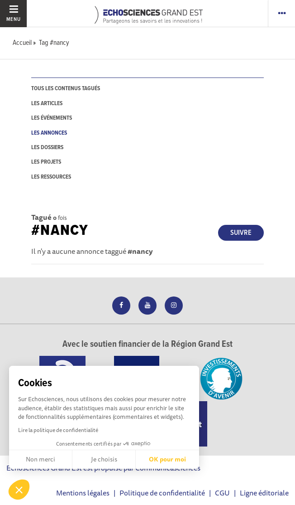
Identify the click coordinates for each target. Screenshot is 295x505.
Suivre (241, 233)
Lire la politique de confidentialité (58, 430)
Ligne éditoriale (264, 493)
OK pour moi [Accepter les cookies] (167, 459)
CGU (222, 493)
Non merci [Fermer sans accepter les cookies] (40, 459)
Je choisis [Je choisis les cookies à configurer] (104, 459)
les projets (46, 162)
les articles (46, 103)
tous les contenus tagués (65, 88)
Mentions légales (82, 493)
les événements (51, 118)
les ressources (51, 177)
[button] (19, 489)
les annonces (49, 133)
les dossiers (47, 147)
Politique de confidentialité (162, 493)
